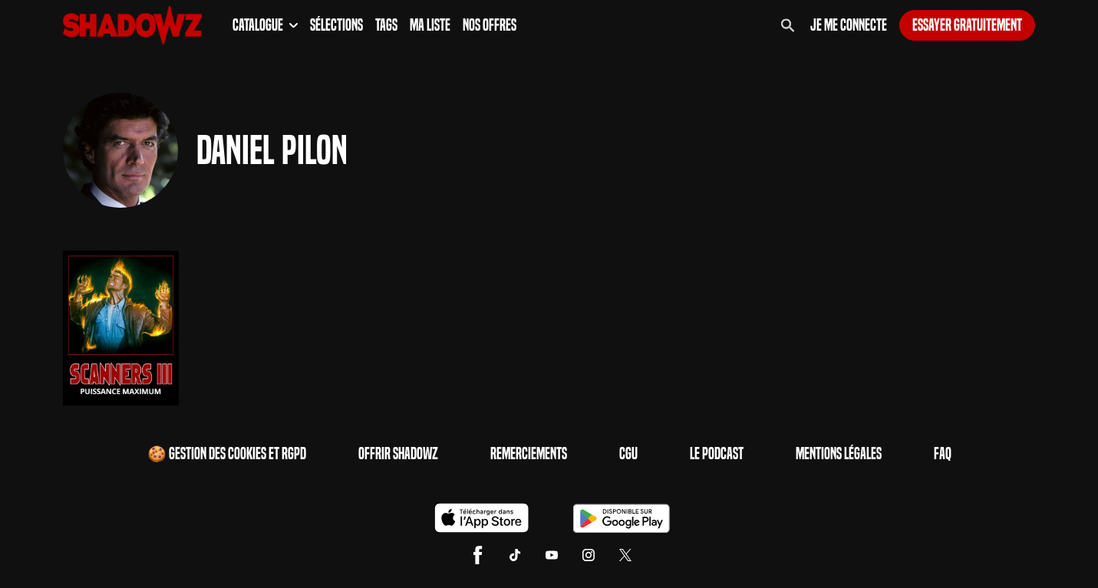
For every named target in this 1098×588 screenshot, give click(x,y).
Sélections (336, 25)
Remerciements (528, 454)
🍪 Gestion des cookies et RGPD (226, 454)
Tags (386, 25)
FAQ (942, 454)
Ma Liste (430, 25)
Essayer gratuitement (967, 25)
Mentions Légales (839, 454)
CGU (628, 454)
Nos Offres (489, 25)
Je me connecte (848, 25)
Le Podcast (717, 454)
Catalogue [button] (265, 25)
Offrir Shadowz (398, 454)
